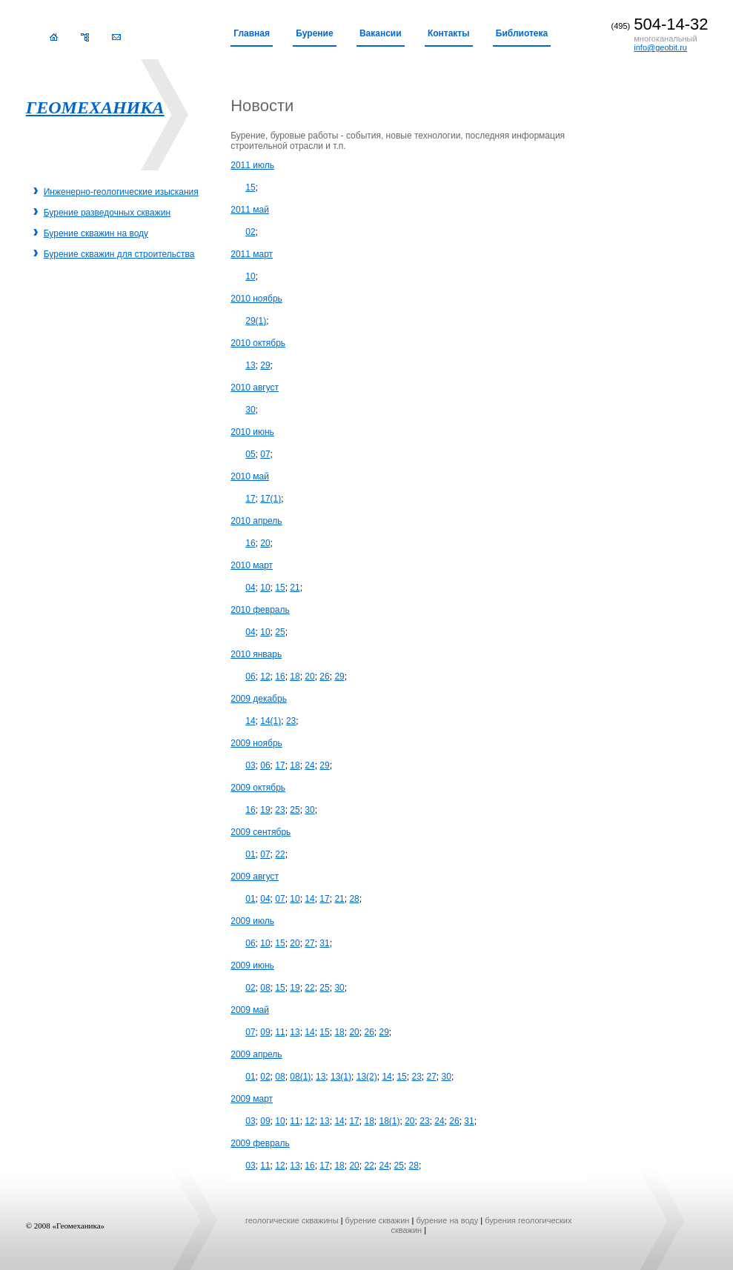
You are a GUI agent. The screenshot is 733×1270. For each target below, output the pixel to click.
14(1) (270, 721)
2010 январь (256, 654)
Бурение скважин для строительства (119, 254)
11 (280, 1032)
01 (250, 854)
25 (280, 632)
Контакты (449, 33)
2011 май (249, 210)
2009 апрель (256, 1054)
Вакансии (380, 33)
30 (250, 410)
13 (250, 365)
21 (294, 587)
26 (324, 676)
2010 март (251, 565)
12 (265, 676)
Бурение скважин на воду (96, 233)
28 (354, 899)
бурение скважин (377, 1220)
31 (324, 943)
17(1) (270, 498)
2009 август (254, 876)
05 (250, 454)
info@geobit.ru (660, 47)
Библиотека (522, 33)
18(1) (389, 1121)
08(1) (300, 1076)
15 (250, 187)
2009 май (249, 1010)
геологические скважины (292, 1220)
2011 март (251, 254)
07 (265, 454)
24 (309, 765)
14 (250, 721)
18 (294, 676)
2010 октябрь (257, 343)
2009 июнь (252, 965)
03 (250, 765)
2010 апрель (256, 521)
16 (250, 543)
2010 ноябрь (256, 298)
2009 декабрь (258, 699)
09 (265, 1032)
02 (250, 232)
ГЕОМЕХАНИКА (95, 107)
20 (265, 543)
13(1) (341, 1076)
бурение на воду (447, 1220)
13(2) (366, 1076)
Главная (251, 33)
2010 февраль (260, 610)
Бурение (314, 33)
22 (280, 854)
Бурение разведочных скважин (107, 212)
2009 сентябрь (260, 832)
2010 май (249, 476)
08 (265, 988)
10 (250, 276)
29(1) (255, 321)
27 (309, 943)
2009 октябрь (257, 787)
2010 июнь (252, 432)
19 (265, 810)
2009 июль (252, 921)
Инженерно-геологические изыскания (121, 192)
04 (250, 587)
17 (250, 498)
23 (291, 721)
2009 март (251, 1099)
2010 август (254, 387)
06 (250, 676)
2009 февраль (260, 1143)
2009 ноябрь (256, 743)
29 (265, 365)
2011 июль (252, 165)
